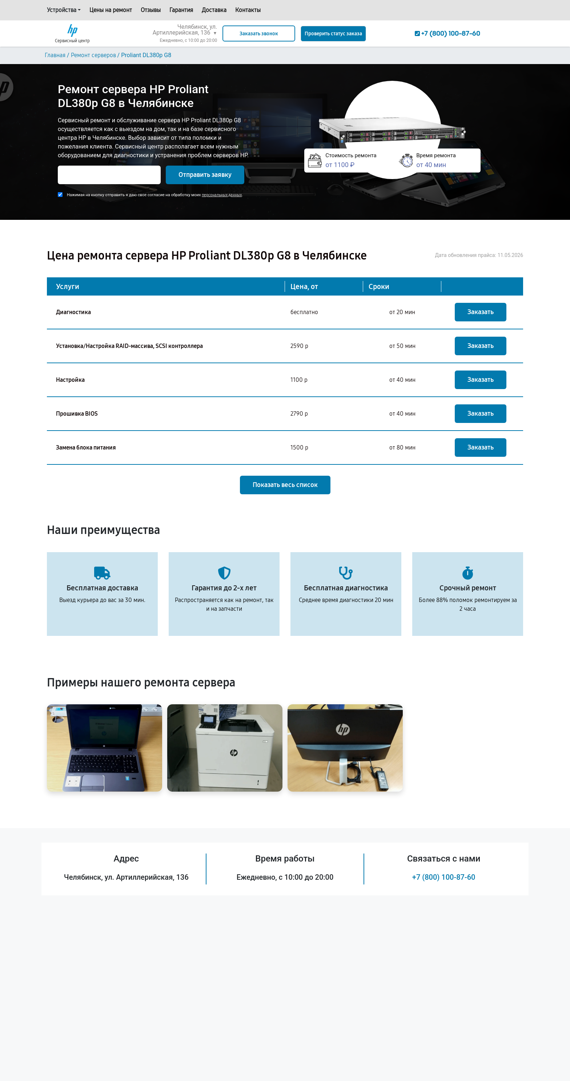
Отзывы (151, 10)
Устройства (61, 10)
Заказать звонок (259, 34)
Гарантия (181, 10)
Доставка (214, 10)
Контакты (248, 10)
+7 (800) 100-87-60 (443, 877)
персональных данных (222, 195)
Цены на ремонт (110, 10)
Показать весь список (285, 485)
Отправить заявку (205, 175)
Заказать (480, 312)
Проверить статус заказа (333, 34)
